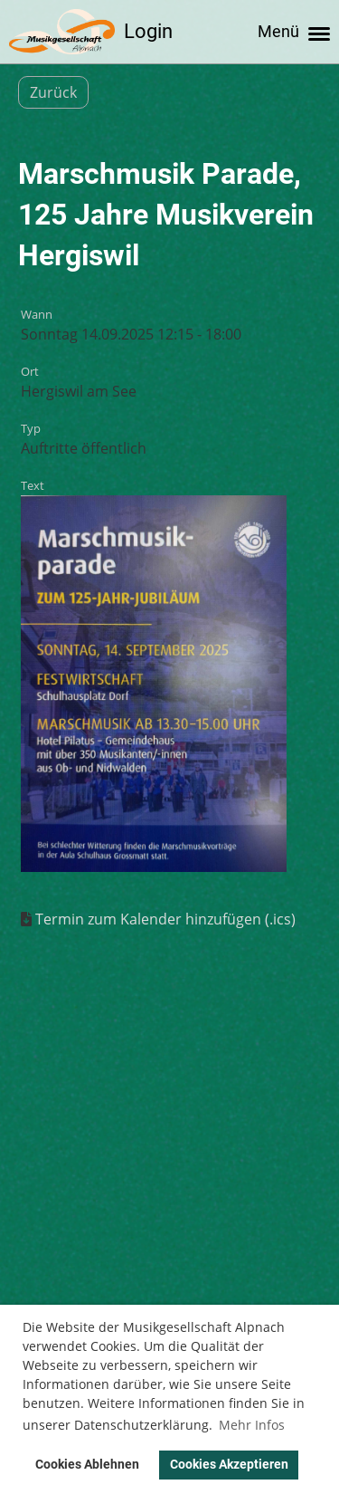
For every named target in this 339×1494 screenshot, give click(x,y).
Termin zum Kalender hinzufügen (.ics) (165, 919)
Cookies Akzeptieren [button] (229, 1464)
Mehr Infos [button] (252, 1424)
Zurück (53, 92)
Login (148, 31)
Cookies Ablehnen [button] (87, 1464)
